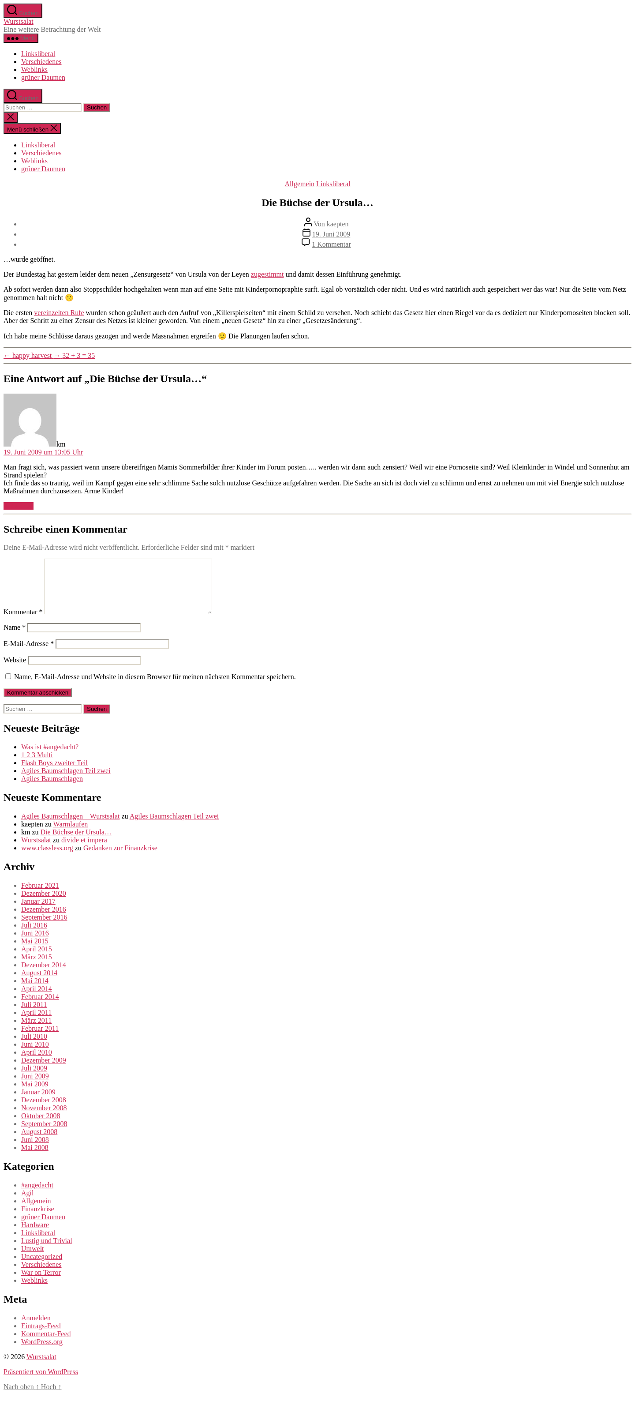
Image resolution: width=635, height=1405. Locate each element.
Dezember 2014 (43, 975)
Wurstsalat (19, 21)
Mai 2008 (35, 1158)
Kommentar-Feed (46, 1344)
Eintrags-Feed (41, 1336)
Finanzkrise (37, 1219)
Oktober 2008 (40, 1126)
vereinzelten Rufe (59, 312)
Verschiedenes (41, 61)
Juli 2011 (34, 1015)
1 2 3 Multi (37, 765)
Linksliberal (38, 53)
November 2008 (44, 1118)
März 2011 (36, 1031)
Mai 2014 (35, 991)
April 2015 (36, 959)
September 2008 (44, 1134)
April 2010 (36, 1063)
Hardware (35, 1235)
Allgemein (300, 184)
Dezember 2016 (43, 920)
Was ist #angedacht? (49, 757)
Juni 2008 (35, 1150)
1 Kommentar (331, 244)
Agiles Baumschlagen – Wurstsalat (70, 826)
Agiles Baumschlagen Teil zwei (66, 781)
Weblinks (34, 69)
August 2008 (39, 1142)
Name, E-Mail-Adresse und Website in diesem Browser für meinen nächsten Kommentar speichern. (155, 687)
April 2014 (36, 999)
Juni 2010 (35, 1055)
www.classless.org (47, 858)
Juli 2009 (34, 1078)
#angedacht (37, 1195)
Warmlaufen (70, 834)
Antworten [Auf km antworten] (19, 506)
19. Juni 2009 (331, 234)
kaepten (338, 224)
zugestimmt (267, 274)
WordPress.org (42, 1352)
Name (15, 638)
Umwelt (32, 1259)
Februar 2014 (40, 1007)
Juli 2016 (34, 935)
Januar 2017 (38, 912)
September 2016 (44, 928)
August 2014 (39, 983)
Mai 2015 (35, 951)
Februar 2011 (40, 1039)
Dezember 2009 (43, 1070)
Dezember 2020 (43, 904)
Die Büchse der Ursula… (76, 842)
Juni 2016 (35, 943)
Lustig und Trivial (46, 1251)
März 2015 (36, 967)
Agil (27, 1203)
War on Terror (41, 1283)
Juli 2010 (34, 1047)
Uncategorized (41, 1267)
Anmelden (36, 1328)
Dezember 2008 (43, 1110)
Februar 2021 (40, 896)
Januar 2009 (38, 1102)
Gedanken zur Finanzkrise (120, 858)
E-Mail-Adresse (29, 654)
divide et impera (84, 850)
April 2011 (36, 1023)
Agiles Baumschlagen (52, 789)
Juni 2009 (35, 1086)
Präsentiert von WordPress (41, 1382)
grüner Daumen (43, 77)
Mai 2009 (35, 1094)
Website (15, 670)
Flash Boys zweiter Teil (54, 773)
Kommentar (23, 622)
